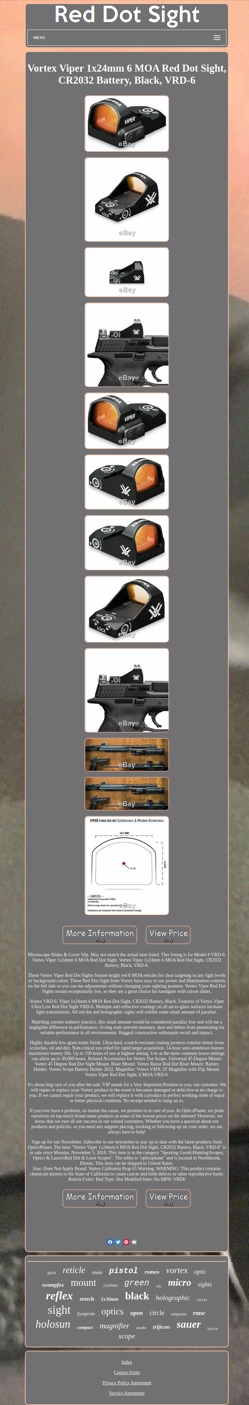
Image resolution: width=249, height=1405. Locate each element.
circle (156, 1312)
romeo (151, 1272)
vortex (177, 1270)
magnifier (114, 1326)
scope (127, 1336)
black (137, 1296)
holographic (173, 1298)
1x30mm (110, 1299)
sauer (189, 1324)
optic (200, 1271)
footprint (86, 1313)
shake (97, 1272)
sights (205, 1284)
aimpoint (178, 1313)
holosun (53, 1324)
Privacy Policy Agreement (127, 1382)
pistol (123, 1270)
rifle (158, 1286)
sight (59, 1309)
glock (51, 1272)
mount (83, 1282)
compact (85, 1327)
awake (141, 1327)
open (136, 1312)
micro (179, 1282)
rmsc (199, 1312)
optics (113, 1311)
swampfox (53, 1285)
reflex (59, 1295)
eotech (87, 1299)
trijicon (161, 1327)
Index (127, 1362)
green (136, 1283)
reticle (74, 1270)
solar (202, 1300)
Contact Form (126, 1372)
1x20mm (110, 1285)
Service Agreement (127, 1393)
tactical (212, 1328)
